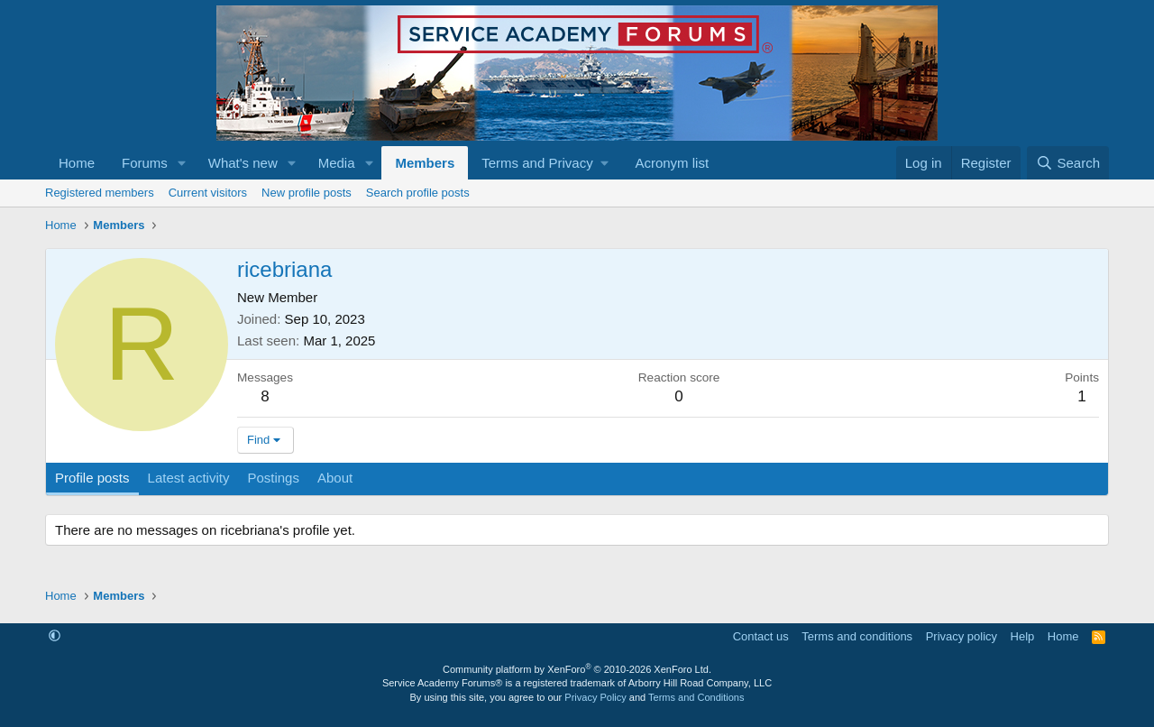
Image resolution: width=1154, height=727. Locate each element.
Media (336, 162)
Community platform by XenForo (577, 669)
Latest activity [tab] (189, 477)
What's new (243, 162)
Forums (145, 162)
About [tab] (335, 477)
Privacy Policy (595, 697)
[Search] (1068, 162)
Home (77, 162)
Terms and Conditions (696, 697)
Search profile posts (418, 192)
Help (1023, 636)
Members (424, 162)
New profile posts (306, 192)
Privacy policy (961, 636)
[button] (182, 162)
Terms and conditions (856, 636)
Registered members (99, 192)
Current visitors (208, 192)
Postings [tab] (273, 477)
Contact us (761, 636)
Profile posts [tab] (92, 477)
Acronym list (672, 162)
